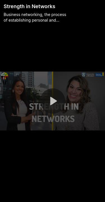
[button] (52, 101)
